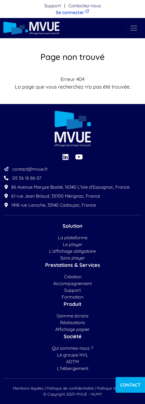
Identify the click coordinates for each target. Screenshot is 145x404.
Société (73, 336)
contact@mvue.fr (25, 169)
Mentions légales (28, 388)
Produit (72, 304)
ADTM (72, 361)
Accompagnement (72, 283)
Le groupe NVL (72, 355)
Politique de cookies (114, 388)
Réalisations (72, 322)
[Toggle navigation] (134, 28)
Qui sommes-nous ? (72, 348)
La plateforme (73, 237)
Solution (72, 226)
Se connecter (72, 12)
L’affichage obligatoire (72, 251)
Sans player (72, 258)
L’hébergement (72, 368)
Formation (72, 297)
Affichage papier (72, 329)
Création (72, 276)
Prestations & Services (72, 265)
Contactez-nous (84, 5)
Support (52, 5)
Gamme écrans (73, 316)
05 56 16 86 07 (22, 178)
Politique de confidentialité (70, 388)
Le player (72, 244)
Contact (130, 385)
